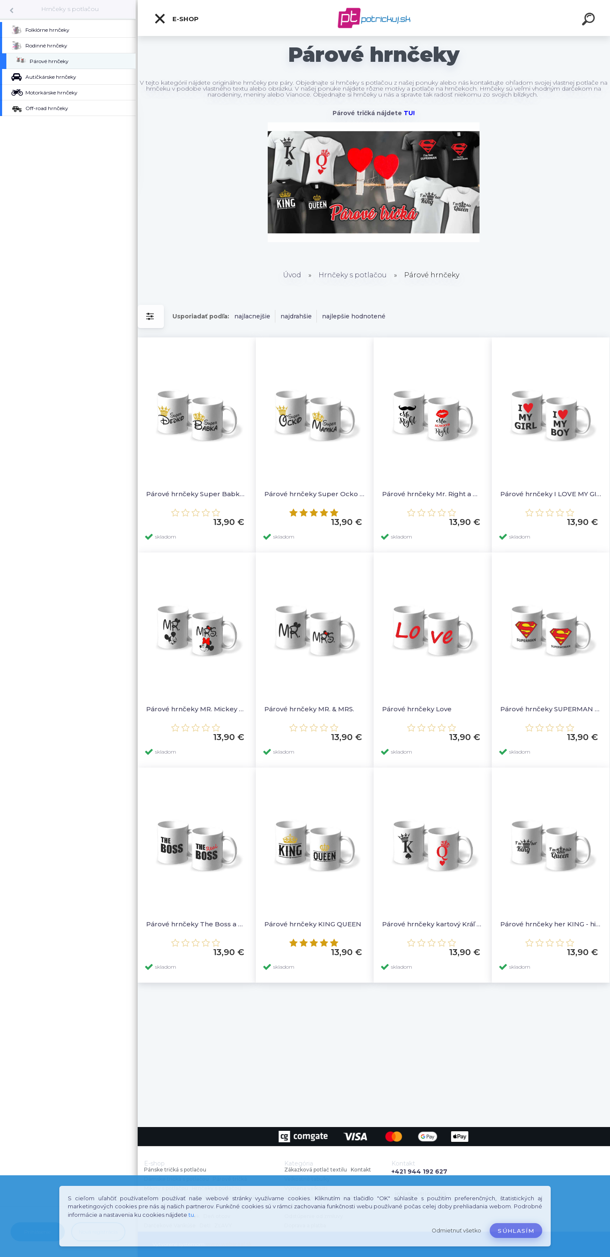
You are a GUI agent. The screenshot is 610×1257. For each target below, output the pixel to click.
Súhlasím (516, 1230)
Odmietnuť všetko (456, 1230)
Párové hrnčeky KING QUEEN (312, 924)
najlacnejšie (252, 316)
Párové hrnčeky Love (417, 709)
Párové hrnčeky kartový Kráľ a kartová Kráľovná (432, 924)
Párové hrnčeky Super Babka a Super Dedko (196, 494)
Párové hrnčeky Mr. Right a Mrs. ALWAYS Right (432, 494)
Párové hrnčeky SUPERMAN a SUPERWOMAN (551, 709)
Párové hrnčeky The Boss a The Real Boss (196, 924)
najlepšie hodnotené (353, 316)
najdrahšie (296, 316)
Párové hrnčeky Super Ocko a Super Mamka (315, 494)
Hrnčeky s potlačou (70, 9)
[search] (589, 20)
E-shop (176, 19)
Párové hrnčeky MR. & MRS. (309, 709)
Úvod (292, 275)
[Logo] (374, 18)
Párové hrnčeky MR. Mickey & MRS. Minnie (196, 709)
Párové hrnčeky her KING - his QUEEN (551, 924)
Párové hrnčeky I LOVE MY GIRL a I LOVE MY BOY (551, 494)
